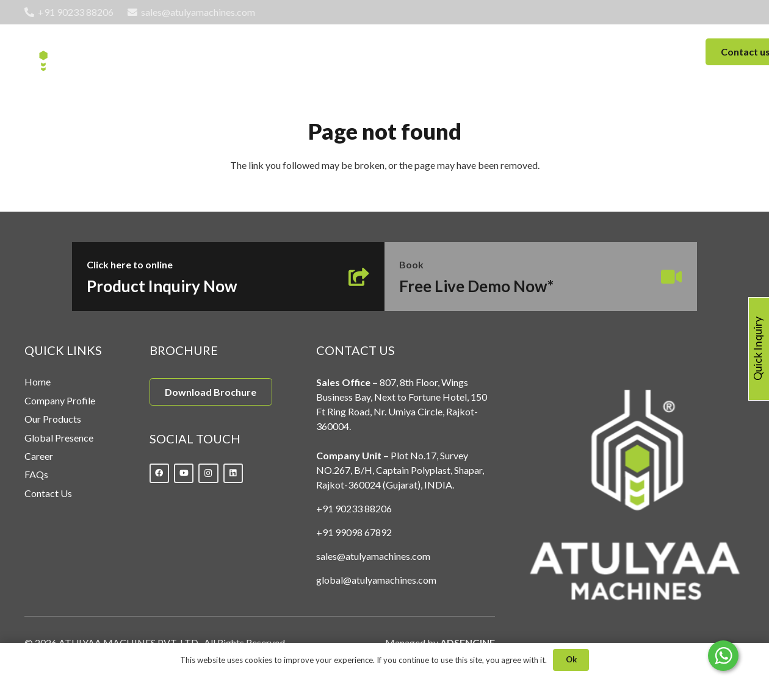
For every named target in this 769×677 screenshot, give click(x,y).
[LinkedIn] (233, 474)
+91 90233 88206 (354, 508)
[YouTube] (184, 474)
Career (38, 456)
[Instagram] (208, 474)
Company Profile (59, 400)
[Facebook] (160, 474)
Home (37, 381)
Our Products (52, 418)
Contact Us (48, 493)
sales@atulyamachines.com (373, 556)
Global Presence (58, 437)
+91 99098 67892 (354, 532)
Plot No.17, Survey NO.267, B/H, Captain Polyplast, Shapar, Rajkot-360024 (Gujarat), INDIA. (400, 470)
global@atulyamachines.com (376, 580)
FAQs (36, 474)
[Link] (75, 51)
